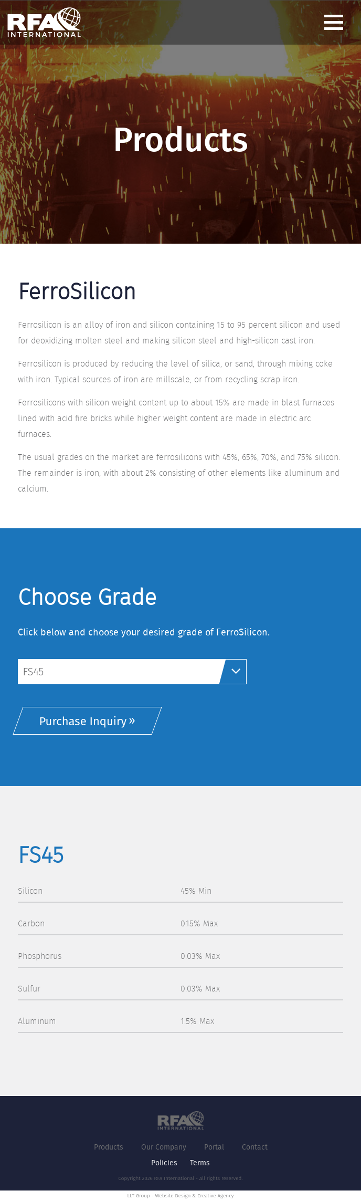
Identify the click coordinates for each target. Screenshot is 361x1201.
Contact (255, 1147)
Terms (200, 1162)
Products (108, 1147)
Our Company (163, 1147)
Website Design (172, 1196)
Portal (214, 1147)
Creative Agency (215, 1196)
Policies (164, 1162)
